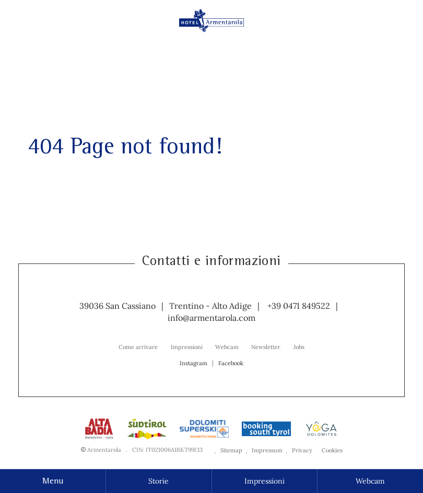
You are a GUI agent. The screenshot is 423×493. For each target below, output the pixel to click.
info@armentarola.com (211, 317)
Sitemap (231, 450)
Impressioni (264, 481)
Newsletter (265, 347)
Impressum (267, 450)
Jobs (298, 347)
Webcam (370, 481)
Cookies (332, 450)
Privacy (302, 450)
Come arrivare (138, 347)
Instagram (193, 363)
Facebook (230, 363)
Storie (158, 481)
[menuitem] (138, 346)
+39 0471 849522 (298, 305)
